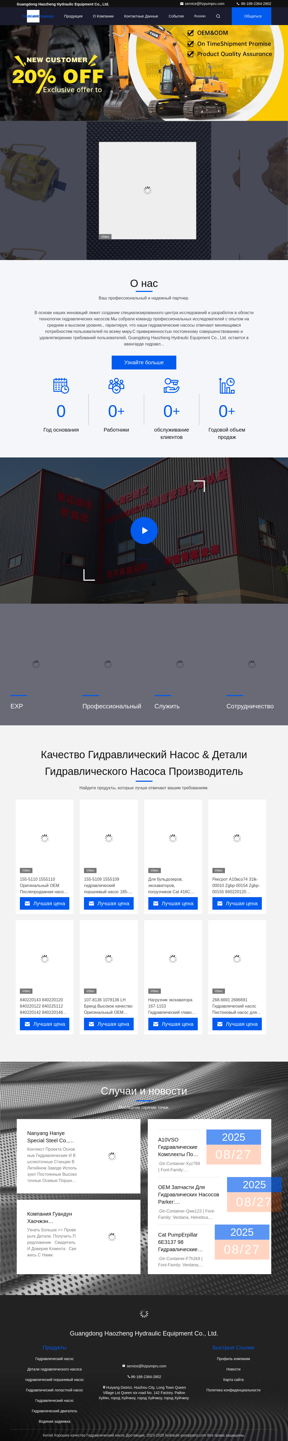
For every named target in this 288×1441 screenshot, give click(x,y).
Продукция (73, 16)
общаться (253, 16)
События (176, 16)
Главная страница (38, 16)
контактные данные (141, 16)
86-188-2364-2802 (253, 4)
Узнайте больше (144, 362)
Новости (233, 1369)
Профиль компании (233, 1359)
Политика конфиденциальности (233, 1390)
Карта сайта (233, 1380)
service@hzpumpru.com (202, 4)
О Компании (103, 16)
